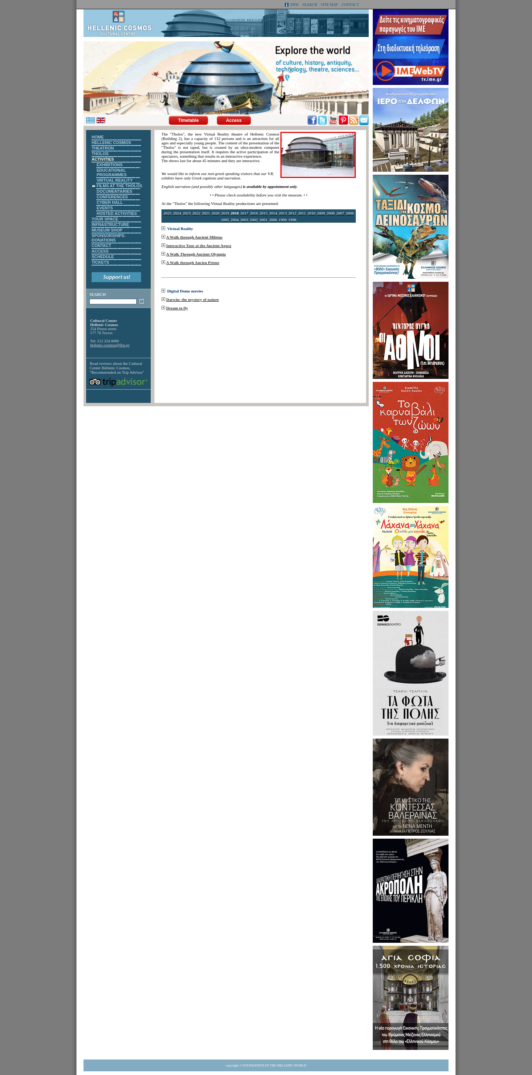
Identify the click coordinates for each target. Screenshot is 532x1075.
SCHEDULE (103, 256)
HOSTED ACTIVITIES (116, 213)
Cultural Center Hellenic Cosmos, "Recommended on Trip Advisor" (117, 367)
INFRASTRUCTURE (110, 224)
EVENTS (104, 208)
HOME (98, 137)
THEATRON (103, 148)
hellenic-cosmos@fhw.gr (109, 345)
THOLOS (100, 153)
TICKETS (100, 262)
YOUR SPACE (105, 219)
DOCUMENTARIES (114, 191)
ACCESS (100, 251)
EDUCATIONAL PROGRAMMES (111, 172)
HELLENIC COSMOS (111, 142)
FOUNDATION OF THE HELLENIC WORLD (275, 1065)
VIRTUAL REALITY (114, 180)
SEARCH (310, 5)
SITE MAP (329, 5)
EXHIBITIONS (109, 164)
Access (234, 120)
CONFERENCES (111, 197)
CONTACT (350, 5)
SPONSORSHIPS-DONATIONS (109, 237)
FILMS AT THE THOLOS (119, 186)
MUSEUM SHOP (107, 230)
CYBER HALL (109, 202)
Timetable (188, 120)
